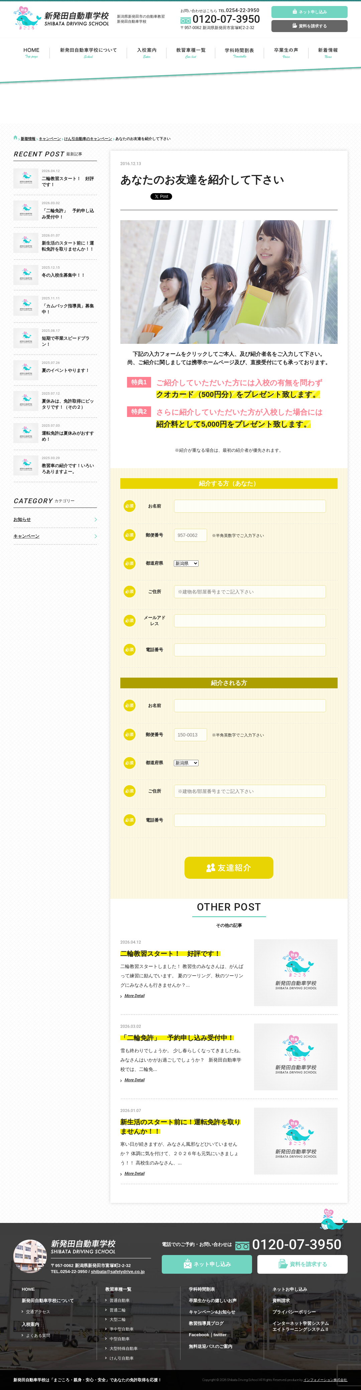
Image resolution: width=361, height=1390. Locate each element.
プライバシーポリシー (294, 1311)
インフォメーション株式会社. (326, 1380)
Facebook (199, 1334)
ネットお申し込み (289, 1289)
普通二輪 (118, 1310)
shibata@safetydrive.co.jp (118, 1271)
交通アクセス (38, 1311)
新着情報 (328, 53)
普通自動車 (120, 1300)
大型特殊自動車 (124, 1348)
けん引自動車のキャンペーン (88, 139)
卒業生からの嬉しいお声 (213, 1300)
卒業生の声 (286, 53)
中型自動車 (120, 1339)
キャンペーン (50, 139)
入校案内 (146, 53)
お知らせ (22, 519)
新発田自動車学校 (61, 18)
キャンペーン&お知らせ (212, 1311)
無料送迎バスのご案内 (210, 1346)
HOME (31, 53)
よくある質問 (38, 1335)
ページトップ (334, 1218)
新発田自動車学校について (88, 53)
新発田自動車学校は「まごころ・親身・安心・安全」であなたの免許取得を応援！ (87, 1380)
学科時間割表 (202, 1289)
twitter (220, 1334)
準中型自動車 (122, 1329)
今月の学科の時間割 (239, 53)
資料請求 (281, 1300)
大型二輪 (118, 1319)
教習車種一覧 (190, 53)
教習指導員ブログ (206, 1323)
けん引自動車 (122, 1358)
